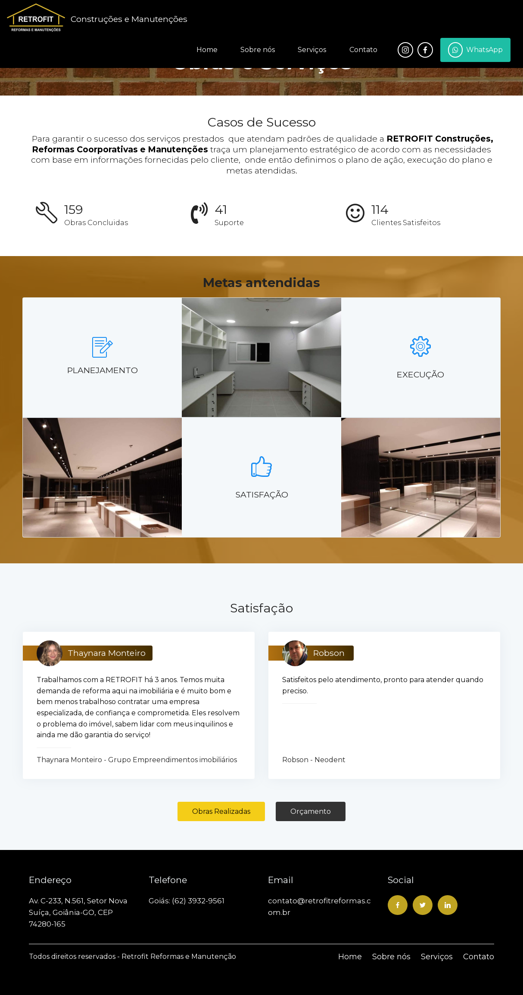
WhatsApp (475, 50)
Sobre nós (257, 50)
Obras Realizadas (221, 811)
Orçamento (310, 811)
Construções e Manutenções (129, 19)
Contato (363, 50)
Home (207, 50)
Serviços (312, 50)
